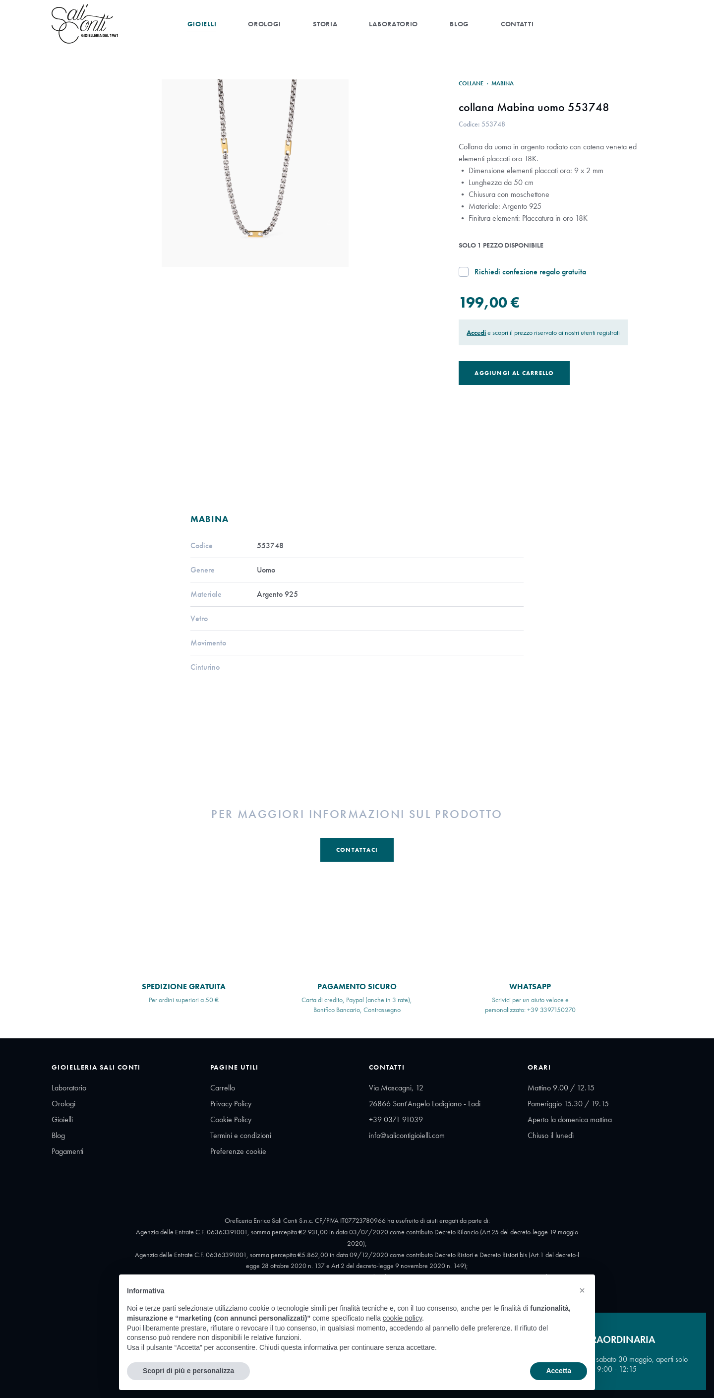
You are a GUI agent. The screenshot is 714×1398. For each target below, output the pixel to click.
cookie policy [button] (402, 1318)
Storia (325, 23)
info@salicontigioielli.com (407, 1135)
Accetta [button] (558, 1371)
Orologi (264, 23)
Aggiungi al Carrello (514, 373)
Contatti (517, 23)
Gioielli (202, 23)
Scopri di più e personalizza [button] (188, 1371)
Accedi (476, 332)
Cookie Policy (230, 1119)
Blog (459, 23)
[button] (582, 1290)
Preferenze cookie (238, 1151)
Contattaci (357, 850)
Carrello (222, 1087)
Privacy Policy (230, 1103)
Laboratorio (393, 23)
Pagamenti (67, 1151)
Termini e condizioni (240, 1135)
